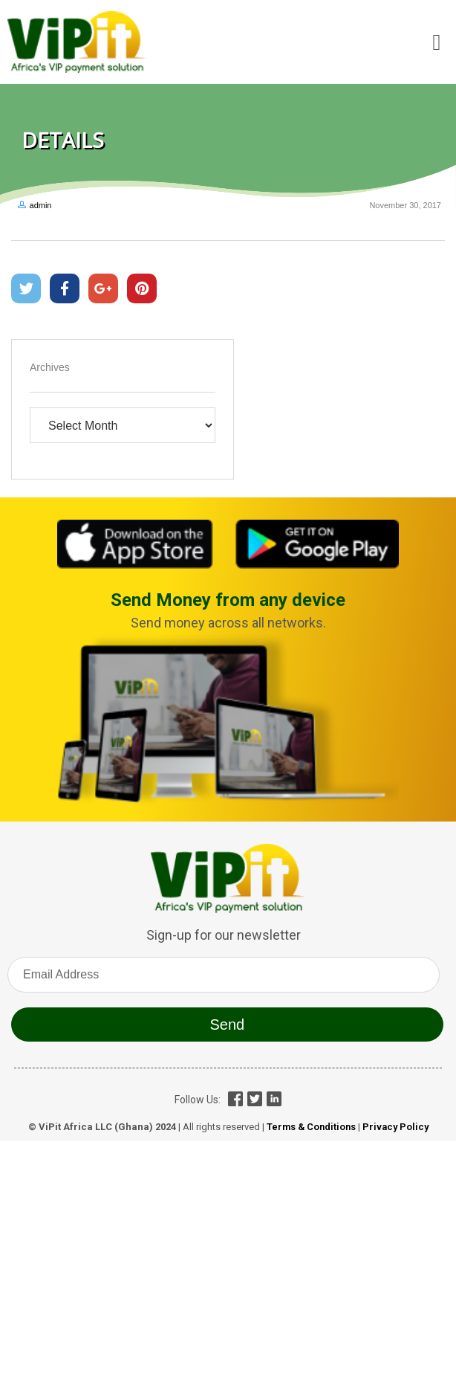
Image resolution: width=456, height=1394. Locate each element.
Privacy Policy (395, 1126)
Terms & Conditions (311, 1126)
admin (41, 205)
